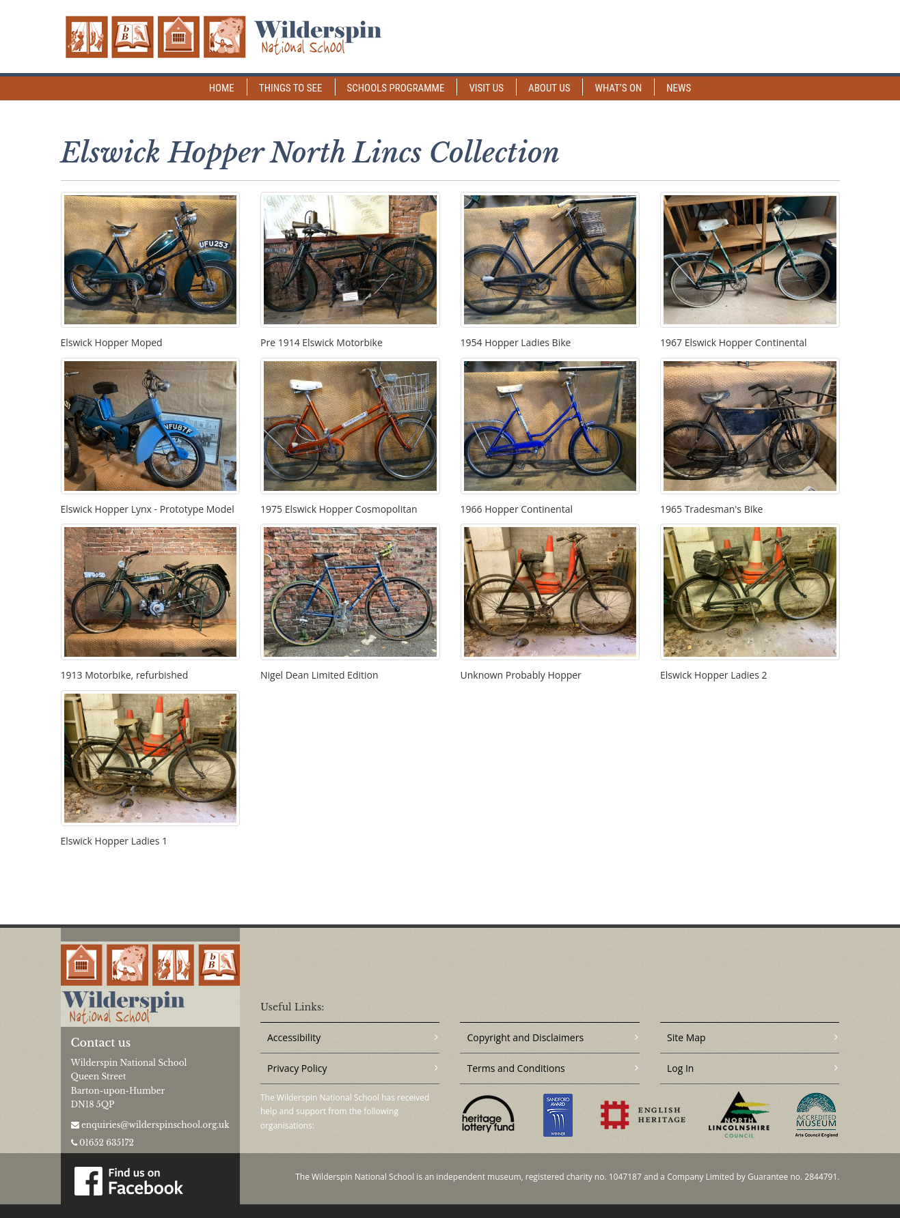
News (678, 88)
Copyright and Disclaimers (525, 1037)
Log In (680, 1068)
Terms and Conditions (515, 1068)
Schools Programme (396, 88)
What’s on (618, 88)
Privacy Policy (297, 1068)
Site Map (686, 1037)
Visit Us (486, 88)
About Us (549, 88)
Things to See (291, 88)
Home (221, 88)
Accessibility (294, 1037)
